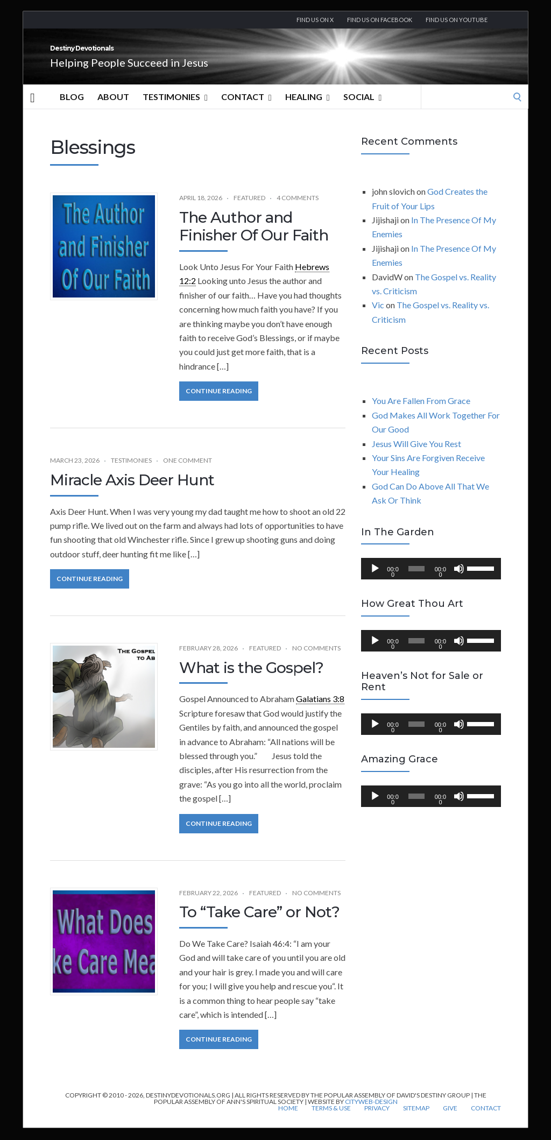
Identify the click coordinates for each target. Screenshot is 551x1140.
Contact (246, 108)
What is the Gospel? (251, 679)
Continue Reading (219, 403)
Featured (249, 210)
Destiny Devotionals (141, 54)
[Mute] (459, 580)
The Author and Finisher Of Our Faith (253, 238)
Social (362, 108)
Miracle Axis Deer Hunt (132, 492)
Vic (378, 316)
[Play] (375, 580)
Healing (307, 108)
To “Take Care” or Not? (259, 924)
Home (288, 1120)
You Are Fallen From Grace (421, 412)
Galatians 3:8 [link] (320, 710)
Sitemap (416, 1120)
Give (450, 1120)
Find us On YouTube (457, 19)
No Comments (316, 660)
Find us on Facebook (379, 19)
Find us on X (315, 19)
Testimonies (175, 108)
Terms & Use (331, 1120)
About (113, 108)
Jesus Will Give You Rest (416, 455)
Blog (72, 108)
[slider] (416, 580)
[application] (431, 580)
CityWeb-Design (371, 1113)
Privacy (377, 1120)
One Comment (187, 472)
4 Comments (298, 210)
